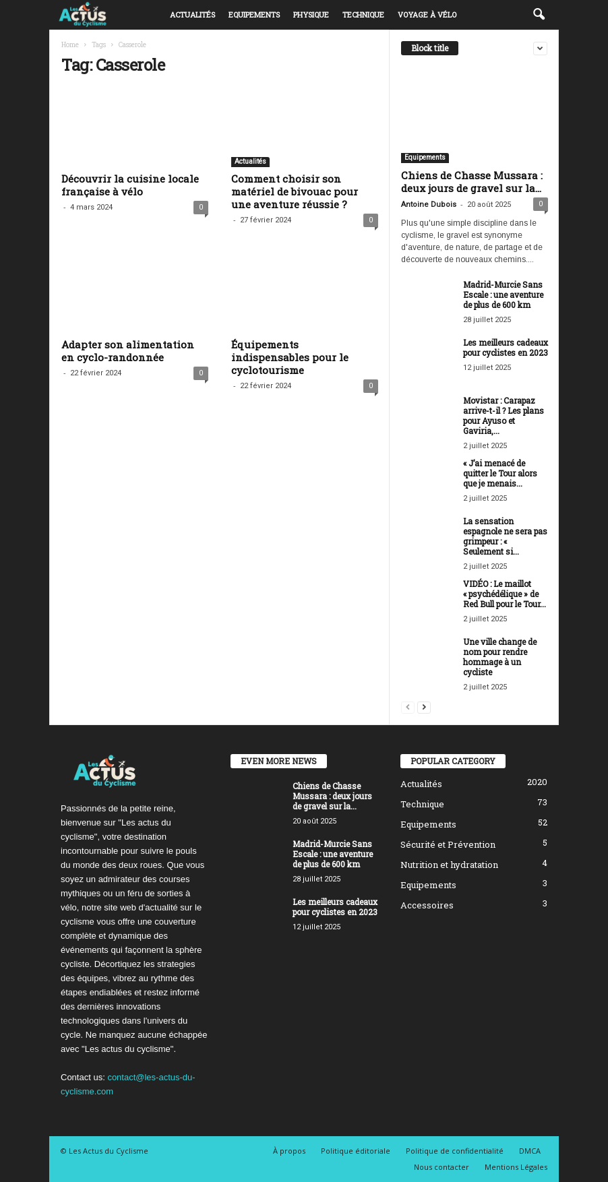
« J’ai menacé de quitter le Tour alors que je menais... (500, 473)
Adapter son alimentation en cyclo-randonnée (127, 351)
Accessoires (427, 905)
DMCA (530, 1151)
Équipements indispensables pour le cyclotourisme (289, 357)
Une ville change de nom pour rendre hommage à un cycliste (500, 656)
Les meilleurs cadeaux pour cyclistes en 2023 (505, 347)
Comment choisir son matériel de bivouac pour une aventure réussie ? (294, 191)
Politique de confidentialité (455, 1151)
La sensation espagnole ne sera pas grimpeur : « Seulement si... (505, 536)
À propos (289, 1151)
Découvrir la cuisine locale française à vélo (130, 185)
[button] (538, 15)
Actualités (192, 14)
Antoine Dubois (428, 204)
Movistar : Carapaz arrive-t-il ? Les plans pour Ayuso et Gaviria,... (503, 415)
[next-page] (424, 706)
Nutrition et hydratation (449, 865)
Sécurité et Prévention (447, 844)
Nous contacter (441, 1167)
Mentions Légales (516, 1167)
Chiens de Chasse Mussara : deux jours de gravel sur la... (472, 181)
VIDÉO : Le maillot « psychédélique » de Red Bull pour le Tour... (504, 593)
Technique (363, 14)
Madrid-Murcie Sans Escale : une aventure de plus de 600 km (503, 294)
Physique (311, 14)
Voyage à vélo (427, 14)
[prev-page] (408, 706)
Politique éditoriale (355, 1151)
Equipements (254, 14)
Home (70, 44)
